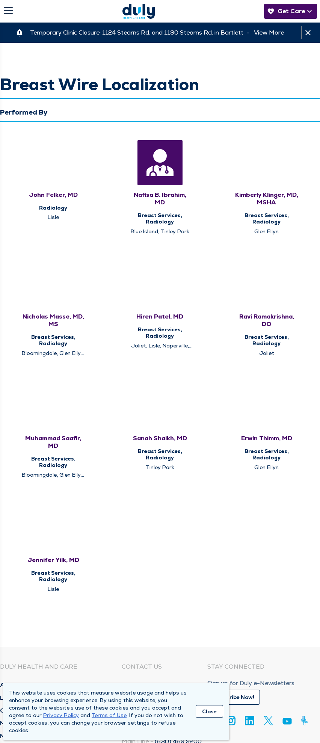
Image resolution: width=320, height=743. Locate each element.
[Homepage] (138, 11)
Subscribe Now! (233, 697)
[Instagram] (230, 720)
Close (209, 711)
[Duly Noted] (306, 720)
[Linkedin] (249, 720)
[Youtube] (287, 722)
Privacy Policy (61, 715)
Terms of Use (109, 715)
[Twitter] (268, 720)
